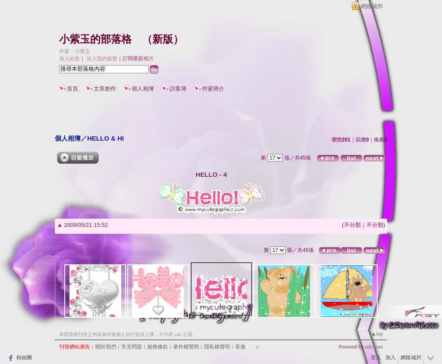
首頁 (72, 88)
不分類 (352, 225)
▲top (377, 334)
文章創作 (105, 88)
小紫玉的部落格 (95, 39)
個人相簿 (143, 88)
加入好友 (69, 59)
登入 (376, 358)
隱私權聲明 (217, 347)
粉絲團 (24, 358)
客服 (240, 347)
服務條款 (157, 347)
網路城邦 (371, 6)
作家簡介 (213, 88)
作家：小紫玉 (74, 51)
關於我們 (105, 347)
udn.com (374, 347)
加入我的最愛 (101, 59)
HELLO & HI (105, 138)
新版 (162, 39)
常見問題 (131, 347)
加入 (390, 358)
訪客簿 (178, 88)
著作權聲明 (186, 347)
